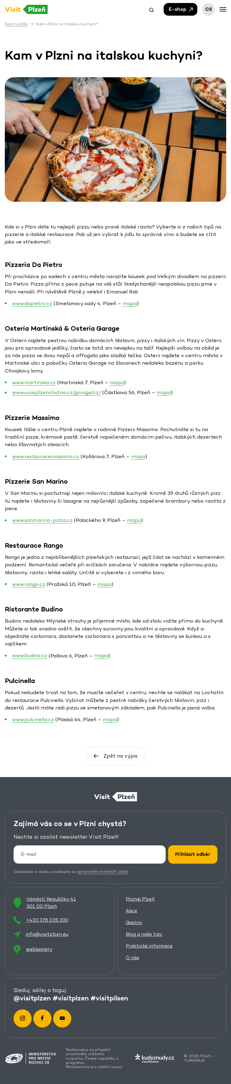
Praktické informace (149, 946)
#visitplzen (71, 998)
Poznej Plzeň (140, 899)
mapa (130, 303)
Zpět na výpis (115, 755)
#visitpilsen (109, 998)
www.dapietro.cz (32, 303)
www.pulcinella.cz (33, 719)
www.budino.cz (29, 655)
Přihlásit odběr (192, 854)
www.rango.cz (28, 583)
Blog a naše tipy (144, 934)
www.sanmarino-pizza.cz (42, 520)
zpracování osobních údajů (102, 871)
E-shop (181, 9)
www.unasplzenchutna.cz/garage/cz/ (56, 392)
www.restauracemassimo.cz (45, 456)
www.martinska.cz (34, 382)
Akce (131, 911)
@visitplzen (32, 998)
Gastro (134, 922)
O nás (132, 957)
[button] (151, 9)
